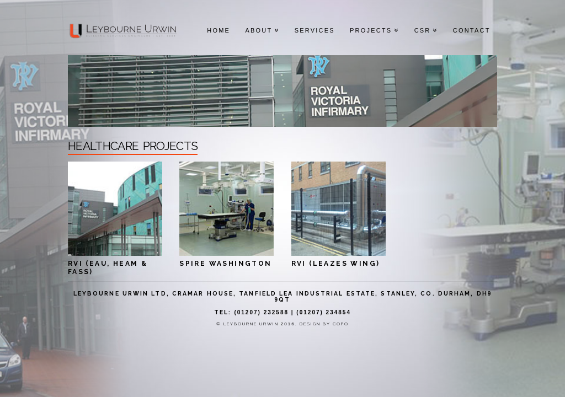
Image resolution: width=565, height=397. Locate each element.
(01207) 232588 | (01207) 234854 (292, 312)
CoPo (341, 323)
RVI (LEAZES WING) (335, 263)
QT (284, 299)
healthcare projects (133, 144)
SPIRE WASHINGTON (225, 263)
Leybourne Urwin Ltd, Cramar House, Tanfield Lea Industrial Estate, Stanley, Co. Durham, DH (280, 293)
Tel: (222, 312)
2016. (290, 323)
